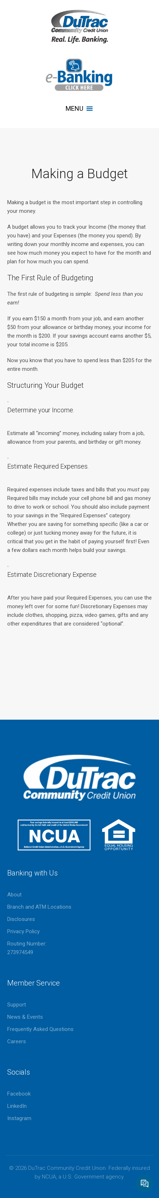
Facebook (19, 1094)
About (14, 894)
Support (16, 1004)
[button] (74, 108)
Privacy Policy (23, 931)
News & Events (25, 1017)
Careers (16, 1041)
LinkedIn (17, 1106)
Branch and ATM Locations (39, 907)
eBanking (79, 75)
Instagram (19, 1118)
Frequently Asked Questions (40, 1029)
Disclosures (21, 919)
